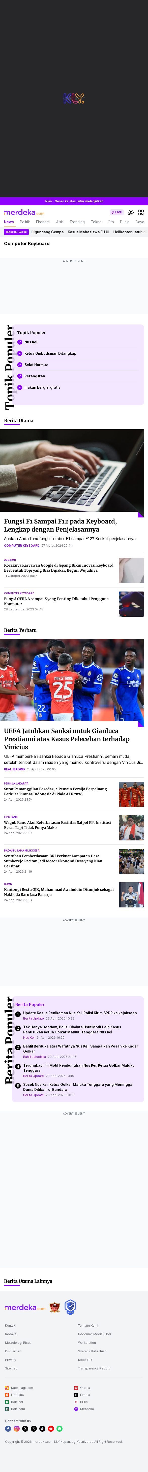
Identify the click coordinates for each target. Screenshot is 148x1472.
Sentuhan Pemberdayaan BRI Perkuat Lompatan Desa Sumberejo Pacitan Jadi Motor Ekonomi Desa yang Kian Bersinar (53, 861)
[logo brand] (54, 1307)
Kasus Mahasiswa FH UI (91, 232)
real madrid (14, 769)
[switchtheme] (131, 212)
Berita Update (33, 1018)
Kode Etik (85, 1360)
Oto (111, 222)
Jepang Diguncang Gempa (43, 232)
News (9, 222)
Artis (60, 222)
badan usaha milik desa (22, 850)
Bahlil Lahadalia (34, 1057)
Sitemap (11, 1368)
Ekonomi (43, 222)
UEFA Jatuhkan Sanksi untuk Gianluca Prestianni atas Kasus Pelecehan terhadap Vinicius (67, 739)
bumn (8, 884)
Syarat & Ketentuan (92, 1351)
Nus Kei (29, 1037)
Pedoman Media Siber (94, 1334)
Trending (77, 222)
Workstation (87, 1343)
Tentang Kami (88, 1325)
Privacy (10, 1360)
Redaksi (11, 1334)
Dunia (124, 222)
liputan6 (11, 817)
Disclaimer (13, 1351)
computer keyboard (22, 545)
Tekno (96, 222)
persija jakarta (16, 783)
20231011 (10, 559)
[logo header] (24, 212)
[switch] (117, 212)
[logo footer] (25, 1307)
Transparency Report (94, 1368)
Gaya (139, 222)
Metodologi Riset (18, 1343)
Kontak (10, 1325)
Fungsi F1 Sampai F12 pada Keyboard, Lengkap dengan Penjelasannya (60, 525)
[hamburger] (141, 212)
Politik (25, 222)
